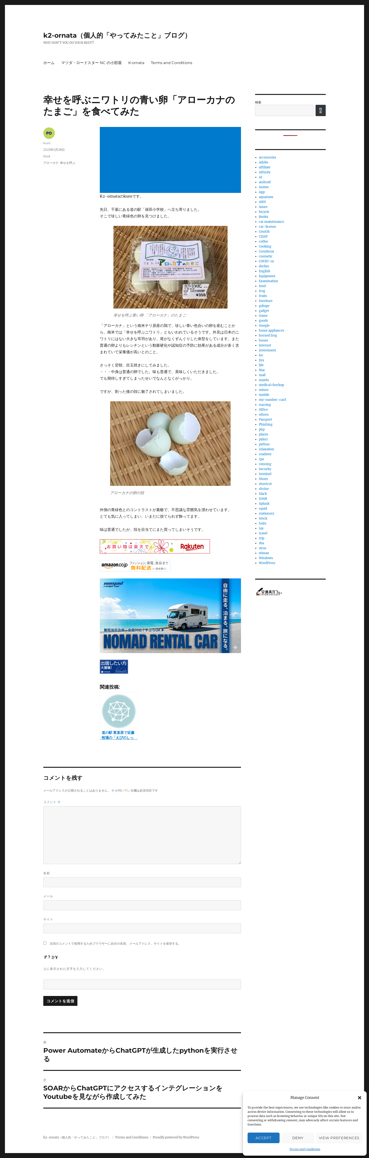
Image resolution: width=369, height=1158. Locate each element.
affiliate (264, 167)
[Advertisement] (171, 160)
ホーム (49, 63)
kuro (46, 143)
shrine (264, 489)
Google (264, 326)
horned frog (268, 335)
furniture (266, 301)
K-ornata (136, 63)
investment (267, 350)
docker (264, 266)
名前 (46, 873)
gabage (264, 306)
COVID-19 (266, 261)
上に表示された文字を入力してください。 (74, 969)
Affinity (264, 172)
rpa (261, 459)
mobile (264, 395)
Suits (262, 523)
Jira (261, 360)
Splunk (264, 504)
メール (48, 896)
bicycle (264, 212)
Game (263, 316)
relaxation (266, 449)
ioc (261, 355)
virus (262, 548)
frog (262, 291)
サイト (48, 919)
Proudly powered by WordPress (176, 1137)
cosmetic (266, 256)
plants (263, 434)
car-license (267, 227)
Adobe (263, 162)
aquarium (266, 197)
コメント (52, 802)
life (261, 365)
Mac (262, 370)
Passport (265, 420)
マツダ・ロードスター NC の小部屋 (91, 63)
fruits (263, 296)
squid (263, 509)
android (265, 182)
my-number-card (272, 400)
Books (263, 217)
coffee (263, 242)
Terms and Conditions (304, 1149)
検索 (258, 102)
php (262, 429)
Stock (263, 518)
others (264, 415)
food (46, 156)
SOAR (263, 499)
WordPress (267, 563)
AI (260, 177)
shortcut (265, 484)
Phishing (266, 425)
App (262, 192)
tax (261, 528)
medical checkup (271, 385)
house (263, 340)
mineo (264, 390)
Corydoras (266, 251)
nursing (265, 405)
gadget (264, 311)
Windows (266, 558)
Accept (263, 1138)
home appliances (271, 331)
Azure (263, 207)
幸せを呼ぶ (67, 163)
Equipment (267, 276)
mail (262, 375)
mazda (264, 380)
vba (261, 543)
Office (263, 410)
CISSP (263, 237)
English (264, 271)
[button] (359, 1097)
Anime (264, 187)
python (264, 444)
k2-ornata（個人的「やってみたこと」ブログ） (117, 35)
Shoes (263, 479)
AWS (262, 202)
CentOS (264, 232)
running (265, 464)
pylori (263, 439)
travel (263, 533)
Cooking (265, 246)
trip (261, 538)
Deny (297, 1138)
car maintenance (271, 222)
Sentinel (265, 474)
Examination (268, 281)
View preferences (339, 1138)
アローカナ (51, 163)
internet (265, 345)
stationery (266, 514)
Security (265, 469)
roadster (265, 454)
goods (263, 321)
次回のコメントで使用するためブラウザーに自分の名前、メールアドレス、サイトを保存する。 (115, 944)
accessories (267, 157)
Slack (263, 494)
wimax (264, 553)
